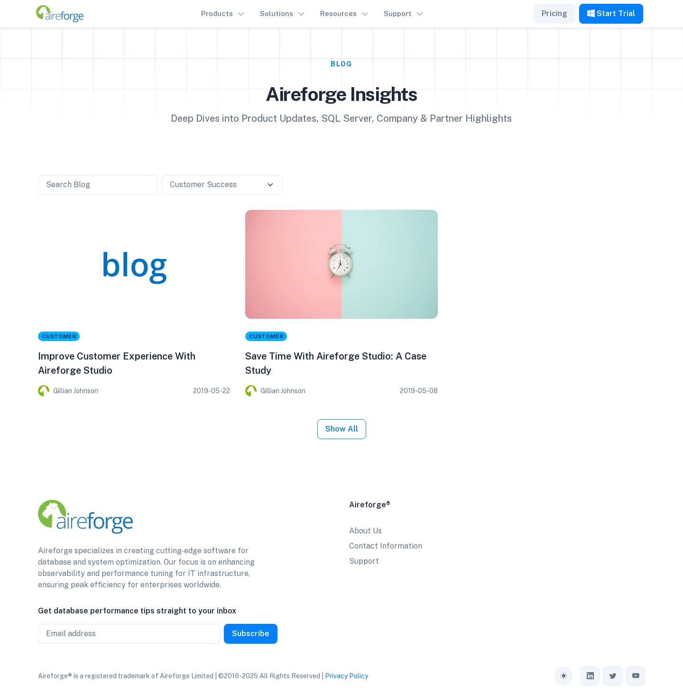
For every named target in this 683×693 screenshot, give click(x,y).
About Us (365, 530)
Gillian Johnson (75, 391)
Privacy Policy (346, 676)
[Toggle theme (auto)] (563, 675)
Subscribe (250, 633)
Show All (341, 428)
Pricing (554, 13)
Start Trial (611, 13)
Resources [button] (338, 13)
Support (364, 561)
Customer (59, 336)
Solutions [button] (276, 13)
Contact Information (385, 545)
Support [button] (398, 13)
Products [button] (217, 13)
